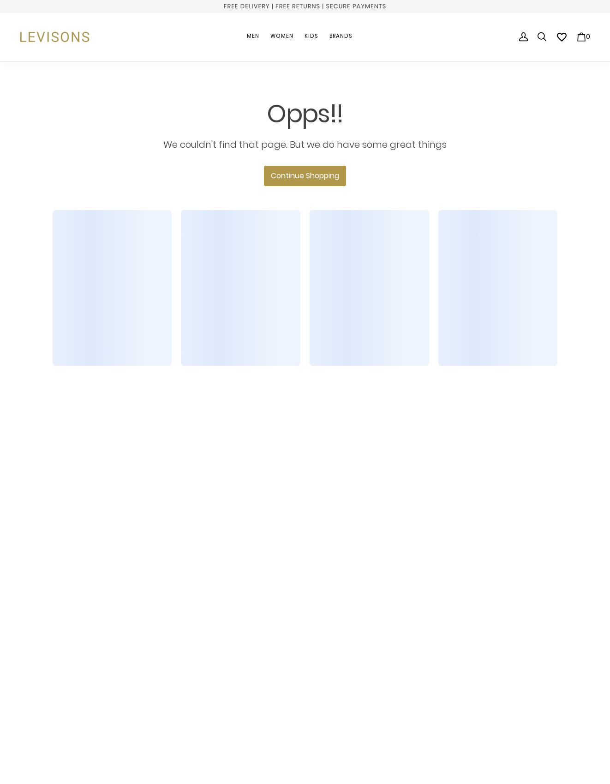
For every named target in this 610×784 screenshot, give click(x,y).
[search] (542, 37)
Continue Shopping (305, 175)
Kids (311, 36)
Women (281, 36)
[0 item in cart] (583, 37)
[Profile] (523, 37)
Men (253, 36)
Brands (341, 36)
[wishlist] (562, 37)
